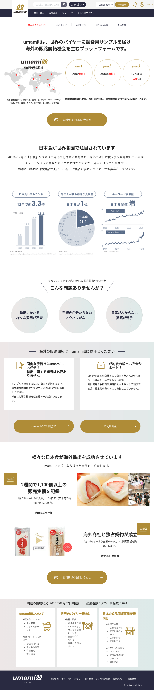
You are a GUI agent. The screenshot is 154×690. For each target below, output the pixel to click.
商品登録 (121, 24)
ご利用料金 (61, 24)
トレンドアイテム (86, 13)
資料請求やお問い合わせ (77, 120)
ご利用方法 (81, 24)
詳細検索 (53, 13)
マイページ (67, 13)
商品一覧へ (39, 13)
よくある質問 (102, 24)
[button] (105, 4)
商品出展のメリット (37, 24)
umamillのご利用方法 (43, 426)
